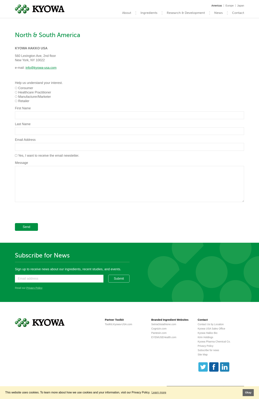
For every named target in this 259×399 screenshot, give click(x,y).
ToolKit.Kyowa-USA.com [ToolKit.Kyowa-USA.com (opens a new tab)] (118, 324)
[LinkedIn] (224, 367)
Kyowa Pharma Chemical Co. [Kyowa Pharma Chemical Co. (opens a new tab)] (214, 341)
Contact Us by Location (211, 324)
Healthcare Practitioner (34, 92)
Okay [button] (248, 392)
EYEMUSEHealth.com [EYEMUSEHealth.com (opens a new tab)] (163, 337)
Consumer (25, 88)
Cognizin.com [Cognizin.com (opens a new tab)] (159, 328)
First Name (23, 108)
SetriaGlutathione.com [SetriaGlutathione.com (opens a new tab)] (163, 324)
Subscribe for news (208, 350)
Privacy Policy (34, 287)
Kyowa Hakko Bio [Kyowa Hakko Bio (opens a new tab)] (207, 332)
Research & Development (186, 13)
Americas (217, 5)
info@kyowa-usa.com (41, 68)
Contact (238, 13)
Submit (119, 278)
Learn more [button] (158, 392)
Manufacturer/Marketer (34, 96)
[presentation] (42, 213)
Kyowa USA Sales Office (211, 328)
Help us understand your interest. (39, 83)
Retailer (23, 101)
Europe (230, 5)
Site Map (203, 354)
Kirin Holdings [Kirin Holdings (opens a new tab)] (205, 337)
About (126, 13)
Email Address (25, 140)
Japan (240, 5)
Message (21, 163)
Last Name (23, 124)
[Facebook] (214, 367)
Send (26, 227)
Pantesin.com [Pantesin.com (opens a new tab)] (159, 332)
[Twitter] (203, 367)
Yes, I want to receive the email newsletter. (48, 155)
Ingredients (148, 13)
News (218, 13)
